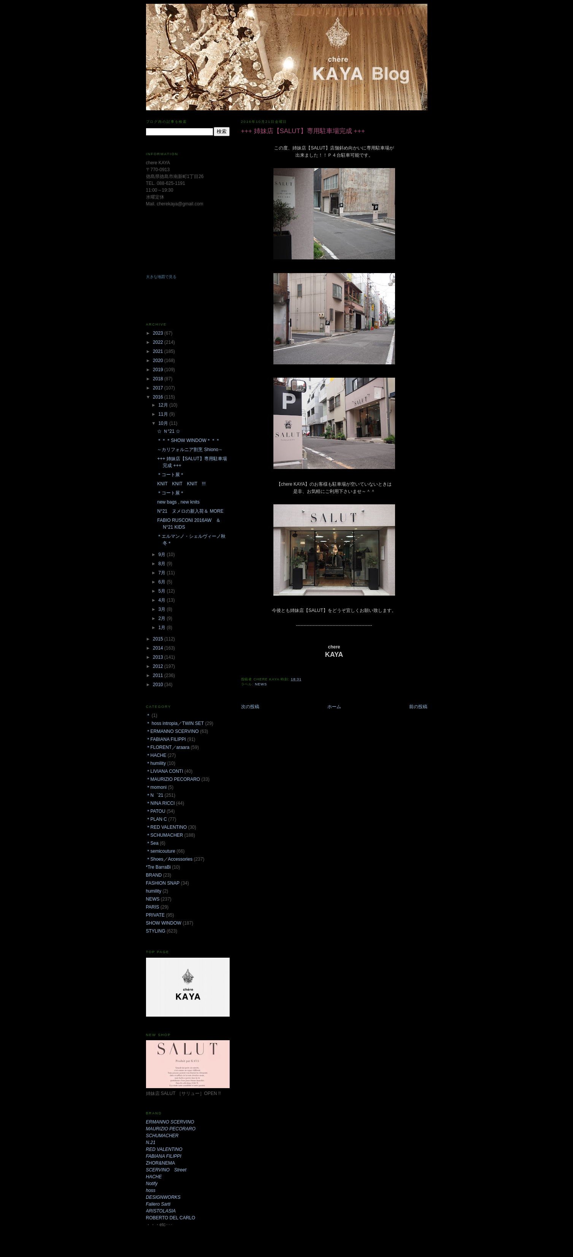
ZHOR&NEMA (160, 1163)
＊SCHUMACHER (164, 835)
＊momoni (156, 787)
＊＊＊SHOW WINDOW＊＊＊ (188, 440)
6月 (162, 582)
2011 (158, 675)
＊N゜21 (154, 795)
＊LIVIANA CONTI (164, 771)
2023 (158, 333)
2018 (158, 378)
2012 (158, 666)
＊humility (156, 763)
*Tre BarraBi (158, 867)
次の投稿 (250, 706)
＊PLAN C (156, 819)
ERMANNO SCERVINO (170, 1122)
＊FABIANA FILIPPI (166, 739)
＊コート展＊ (170, 474)
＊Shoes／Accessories (169, 859)
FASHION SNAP (163, 883)
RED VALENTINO (164, 1149)
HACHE (154, 1176)
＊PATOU (155, 811)
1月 (162, 627)
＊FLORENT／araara (168, 747)
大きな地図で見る (161, 277)
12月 (163, 405)
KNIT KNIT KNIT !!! (181, 483)
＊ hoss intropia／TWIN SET (175, 723)
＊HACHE (156, 755)
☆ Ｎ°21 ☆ (168, 431)
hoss (151, 1190)
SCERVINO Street (166, 1170)
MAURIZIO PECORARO (171, 1128)
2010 (158, 684)
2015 (158, 639)
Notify (152, 1183)
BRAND (154, 875)
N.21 (151, 1142)
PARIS (152, 907)
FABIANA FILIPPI (163, 1156)
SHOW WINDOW (163, 923)
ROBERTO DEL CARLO (170, 1217)
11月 (163, 414)
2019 (158, 369)
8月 (162, 563)
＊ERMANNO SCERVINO (172, 731)
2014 (158, 648)
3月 (162, 609)
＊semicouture (160, 851)
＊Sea (152, 843)
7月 (162, 572)
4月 (162, 600)
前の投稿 (418, 706)
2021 (158, 351)
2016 (158, 397)
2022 (158, 342)
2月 (162, 618)
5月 (162, 591)
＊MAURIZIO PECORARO (173, 779)
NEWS (261, 684)
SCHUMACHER (162, 1135)
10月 (163, 423)
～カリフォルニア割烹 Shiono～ (190, 449)
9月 (162, 554)
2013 (158, 657)
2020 (158, 360)
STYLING (155, 931)
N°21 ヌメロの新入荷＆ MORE (190, 511)
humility (154, 891)
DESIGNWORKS (163, 1197)
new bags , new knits (178, 502)
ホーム (334, 706)
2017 (158, 388)
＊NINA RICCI (160, 803)
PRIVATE (155, 915)
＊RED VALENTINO (166, 827)
